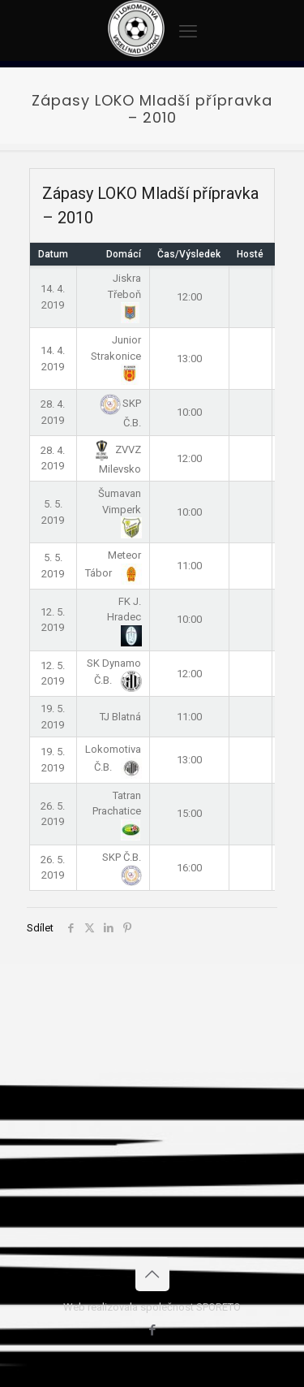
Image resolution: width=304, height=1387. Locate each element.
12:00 (189, 297)
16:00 (189, 868)
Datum (53, 254)
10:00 (189, 412)
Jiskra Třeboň (124, 295)
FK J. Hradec (124, 618)
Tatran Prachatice (116, 812)
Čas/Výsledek (189, 254)
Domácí (123, 254)
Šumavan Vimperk (119, 510)
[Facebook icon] (152, 1330)
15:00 (189, 813)
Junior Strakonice (116, 356)
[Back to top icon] (152, 1274)
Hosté (250, 254)
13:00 (189, 358)
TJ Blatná (120, 717)
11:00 (189, 566)
